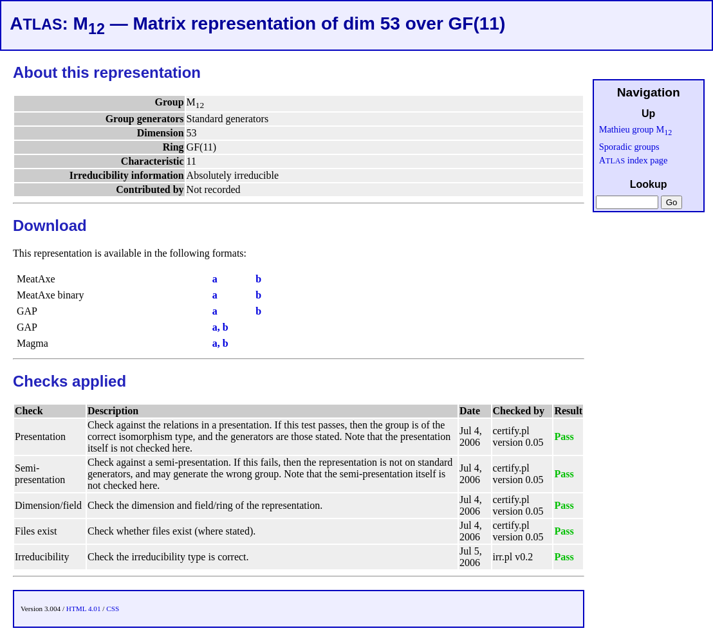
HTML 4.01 (83, 608)
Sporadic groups (629, 147)
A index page (633, 160)
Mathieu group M (635, 129)
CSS (112, 608)
